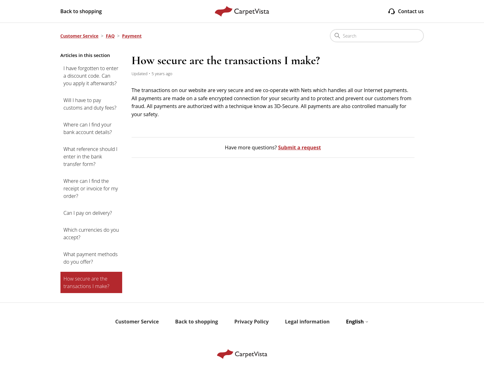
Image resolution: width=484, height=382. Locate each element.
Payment (132, 36)
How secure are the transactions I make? (87, 282)
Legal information (307, 321)
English (357, 321)
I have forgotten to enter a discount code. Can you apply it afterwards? (91, 76)
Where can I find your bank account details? (88, 128)
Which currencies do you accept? (91, 233)
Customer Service (79, 36)
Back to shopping (81, 11)
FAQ (110, 36)
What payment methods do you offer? (91, 258)
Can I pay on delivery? (88, 212)
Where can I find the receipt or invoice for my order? (91, 188)
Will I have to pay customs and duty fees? (90, 104)
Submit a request (299, 147)
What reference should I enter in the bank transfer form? (90, 157)
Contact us (406, 11)
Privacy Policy (251, 321)
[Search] (377, 35)
